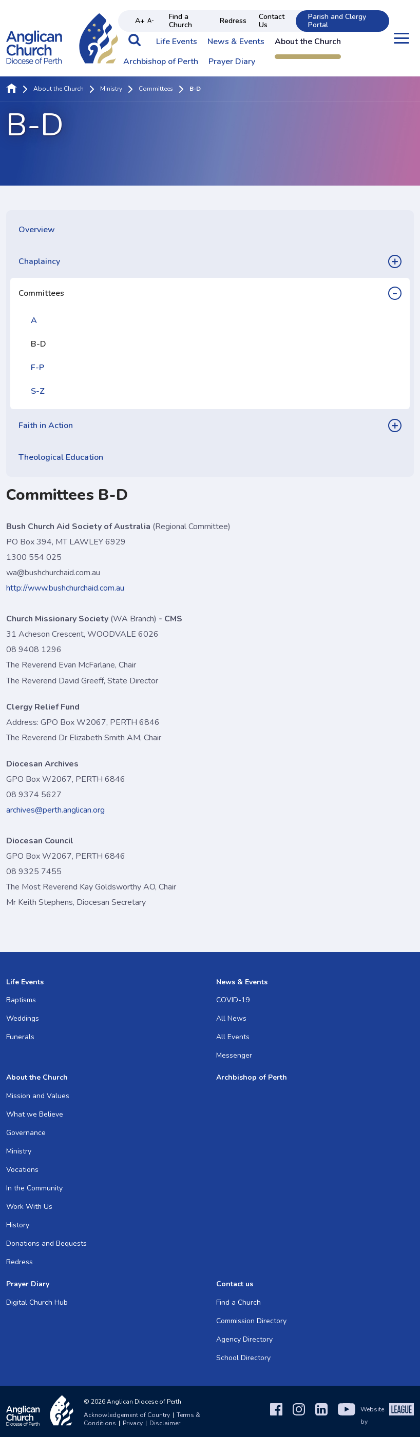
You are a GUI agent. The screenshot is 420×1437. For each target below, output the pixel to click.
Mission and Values (37, 1096)
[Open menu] (401, 38)
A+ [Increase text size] (140, 21)
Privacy (133, 1423)
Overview (36, 229)
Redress (233, 21)
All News (231, 1018)
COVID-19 (233, 1000)
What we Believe (34, 1114)
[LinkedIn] (321, 1415)
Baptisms (21, 1000)
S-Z (38, 391)
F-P (37, 367)
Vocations (22, 1170)
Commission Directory (251, 1321)
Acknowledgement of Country (127, 1415)
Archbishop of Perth (160, 62)
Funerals (20, 1037)
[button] (134, 45)
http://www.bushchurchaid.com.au (65, 588)
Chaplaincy (39, 261)
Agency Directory (244, 1339)
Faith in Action (45, 425)
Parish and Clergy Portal (337, 21)
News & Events (235, 42)
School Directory (243, 1358)
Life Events (176, 42)
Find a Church (180, 21)
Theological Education (60, 457)
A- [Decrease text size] (150, 21)
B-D (38, 344)
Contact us (234, 1284)
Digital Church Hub (37, 1302)
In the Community (34, 1188)
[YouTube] (346, 1415)
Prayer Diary (231, 62)
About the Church (308, 42)
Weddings (22, 1018)
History (17, 1225)
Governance (26, 1133)
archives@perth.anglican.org (55, 810)
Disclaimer (164, 1423)
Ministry (111, 89)
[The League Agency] (401, 1415)
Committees (156, 89)
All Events (233, 1037)
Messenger (234, 1055)
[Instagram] (299, 1415)
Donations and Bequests (46, 1243)
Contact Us (271, 21)
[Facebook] (276, 1415)
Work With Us (29, 1206)
